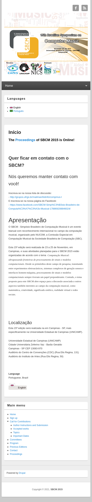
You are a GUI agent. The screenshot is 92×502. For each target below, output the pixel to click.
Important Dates (21, 436)
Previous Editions (18, 447)
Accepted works (21, 428)
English (15, 107)
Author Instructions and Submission (30, 425)
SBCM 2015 (56, 489)
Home (13, 414)
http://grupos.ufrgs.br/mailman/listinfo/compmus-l (36, 197)
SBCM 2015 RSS (84, 8)
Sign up (13, 418)
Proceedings (25, 140)
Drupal (22, 473)
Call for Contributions (20, 421)
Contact (13, 450)
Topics (16, 432)
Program (14, 443)
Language (14, 373)
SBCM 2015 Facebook (76, 8)
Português (16, 111)
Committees (16, 439)
